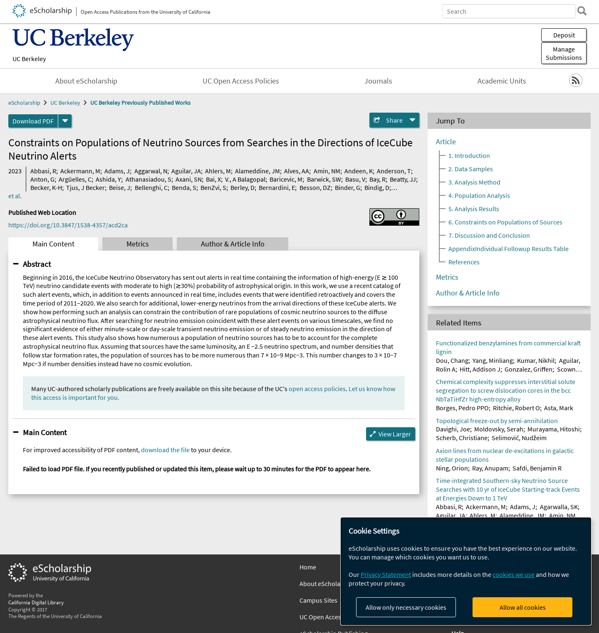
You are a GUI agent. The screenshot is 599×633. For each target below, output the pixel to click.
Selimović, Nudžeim (519, 437)
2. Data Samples (470, 169)
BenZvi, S (213, 187)
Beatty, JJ (403, 179)
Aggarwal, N (150, 171)
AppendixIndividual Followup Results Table (508, 248)
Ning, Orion (452, 468)
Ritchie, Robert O (516, 408)
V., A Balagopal (245, 179)
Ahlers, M (218, 171)
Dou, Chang (452, 360)
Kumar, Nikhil (535, 360)
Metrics (137, 244)
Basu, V (355, 179)
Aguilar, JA (186, 171)
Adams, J (117, 171)
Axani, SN (189, 179)
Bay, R (377, 179)
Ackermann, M (80, 171)
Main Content (53, 244)
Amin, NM (327, 171)
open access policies (317, 388)
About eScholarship (86, 81)
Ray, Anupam (490, 468)
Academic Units (502, 81)
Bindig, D (376, 187)
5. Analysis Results (473, 208)
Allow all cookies (523, 607)
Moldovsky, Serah (498, 429)
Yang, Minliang (493, 360)
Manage (564, 53)
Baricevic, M (286, 179)
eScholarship (24, 102)
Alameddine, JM (257, 171)
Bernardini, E (277, 187)
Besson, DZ (315, 187)
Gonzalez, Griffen (528, 369)
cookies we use (514, 574)
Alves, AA (296, 171)
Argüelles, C (75, 179)
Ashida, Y (108, 179)
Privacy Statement (386, 574)
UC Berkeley (29, 58)
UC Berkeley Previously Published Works (140, 102)
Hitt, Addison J (480, 369)
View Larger (395, 434)
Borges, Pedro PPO (462, 408)
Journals (378, 81)
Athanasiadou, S (148, 179)
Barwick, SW (324, 179)
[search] (580, 10)
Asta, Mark (558, 408)
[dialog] (466, 571)
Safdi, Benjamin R (537, 468)
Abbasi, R (43, 171)
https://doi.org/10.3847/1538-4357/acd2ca (68, 225)
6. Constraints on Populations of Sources (505, 222)
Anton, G (42, 179)
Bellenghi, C (151, 187)
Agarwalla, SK (559, 506)
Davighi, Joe (453, 429)
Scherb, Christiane (462, 437)
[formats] (65, 121)
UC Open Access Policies (241, 81)
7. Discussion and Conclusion (489, 235)
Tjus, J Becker (85, 187)
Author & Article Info (233, 244)
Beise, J (119, 187)
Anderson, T (394, 171)
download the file (165, 450)
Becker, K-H (46, 187)
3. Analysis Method (474, 182)
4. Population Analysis (479, 195)
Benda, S (184, 187)
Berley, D (242, 187)
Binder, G (347, 187)
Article (446, 141)
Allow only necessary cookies (406, 607)
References (464, 262)
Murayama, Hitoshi (553, 429)
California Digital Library (36, 602)
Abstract (37, 264)
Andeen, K (358, 171)
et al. (15, 196)
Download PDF (33, 121)
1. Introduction (469, 155)
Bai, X (213, 179)
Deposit (564, 35)
